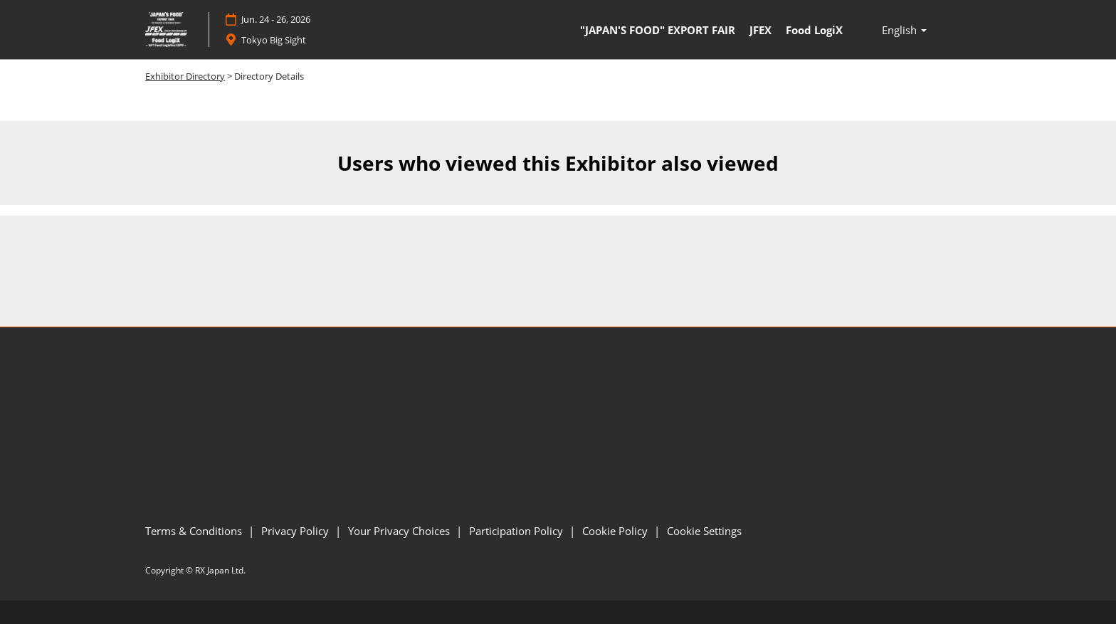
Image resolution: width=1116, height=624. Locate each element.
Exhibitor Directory (185, 76)
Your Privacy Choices (400, 531)
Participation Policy (517, 531)
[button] (904, 30)
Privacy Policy (296, 531)
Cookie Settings (704, 531)
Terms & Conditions (195, 531)
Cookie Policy (616, 531)
